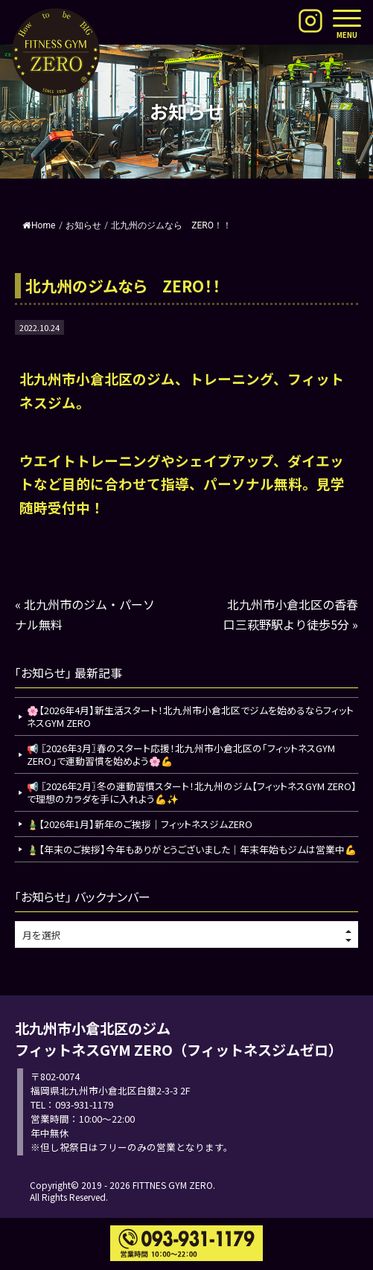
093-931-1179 (84, 1104)
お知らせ (83, 225)
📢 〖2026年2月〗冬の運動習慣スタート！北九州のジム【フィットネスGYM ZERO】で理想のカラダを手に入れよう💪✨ (192, 792)
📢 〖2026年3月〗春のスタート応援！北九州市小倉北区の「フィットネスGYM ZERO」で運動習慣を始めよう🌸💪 (181, 754)
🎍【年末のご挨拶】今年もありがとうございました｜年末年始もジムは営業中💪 (192, 849)
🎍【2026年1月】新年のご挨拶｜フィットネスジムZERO (139, 824)
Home (38, 225)
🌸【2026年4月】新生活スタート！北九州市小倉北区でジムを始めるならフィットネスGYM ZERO (190, 716)
